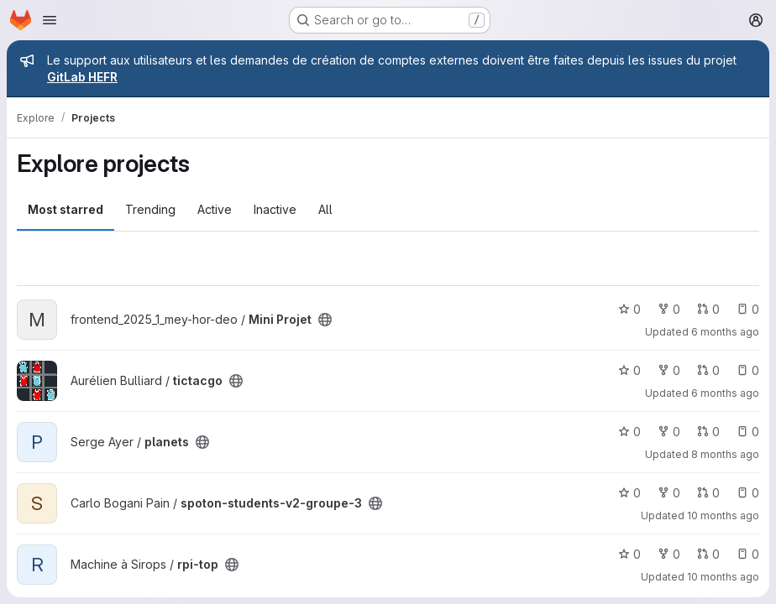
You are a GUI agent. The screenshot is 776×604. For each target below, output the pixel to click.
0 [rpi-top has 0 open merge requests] (708, 554)
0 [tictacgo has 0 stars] (629, 370)
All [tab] (325, 209)
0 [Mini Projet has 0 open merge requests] (708, 309)
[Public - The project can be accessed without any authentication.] (325, 319)
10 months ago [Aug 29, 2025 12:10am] (723, 515)
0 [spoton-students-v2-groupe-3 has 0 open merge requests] (708, 493)
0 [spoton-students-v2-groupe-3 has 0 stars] (629, 493)
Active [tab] (214, 209)
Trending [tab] (150, 209)
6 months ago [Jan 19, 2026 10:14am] (725, 331)
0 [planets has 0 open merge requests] (708, 431)
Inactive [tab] (275, 209)
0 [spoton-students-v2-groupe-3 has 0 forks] (669, 493)
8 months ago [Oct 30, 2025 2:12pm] (725, 454)
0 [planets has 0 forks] (669, 431)
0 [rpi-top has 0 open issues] (748, 554)
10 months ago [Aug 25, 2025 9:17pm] (723, 576)
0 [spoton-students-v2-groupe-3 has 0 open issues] (748, 493)
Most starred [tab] (65, 209)
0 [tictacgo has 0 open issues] (748, 370)
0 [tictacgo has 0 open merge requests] (708, 370)
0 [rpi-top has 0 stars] (629, 554)
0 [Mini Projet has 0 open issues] (748, 309)
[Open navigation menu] (49, 20)
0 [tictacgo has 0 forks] (669, 370)
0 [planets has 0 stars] (629, 431)
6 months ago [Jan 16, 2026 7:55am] (725, 393)
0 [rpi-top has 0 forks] (669, 554)
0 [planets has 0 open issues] (748, 431)
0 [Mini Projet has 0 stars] (629, 309)
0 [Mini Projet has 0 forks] (669, 309)
